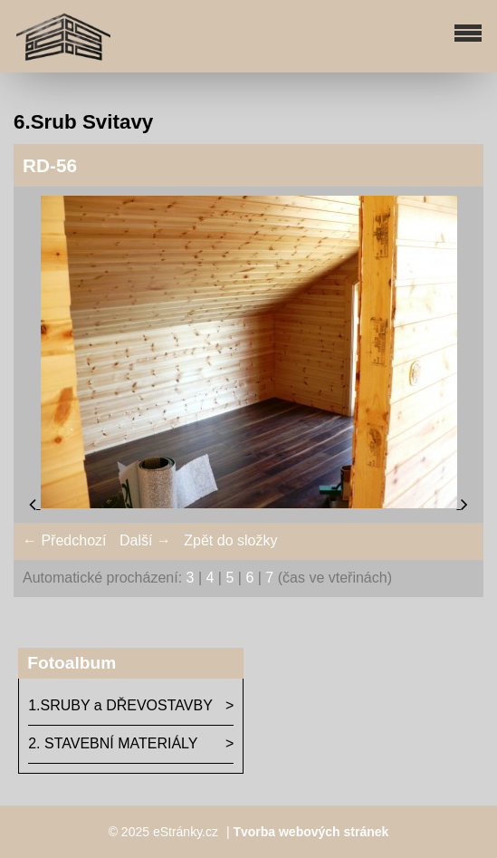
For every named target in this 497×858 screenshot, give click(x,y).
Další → (145, 540)
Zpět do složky (230, 540)
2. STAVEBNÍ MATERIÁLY (112, 743)
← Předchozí (64, 540)
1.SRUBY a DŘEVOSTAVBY (120, 705)
